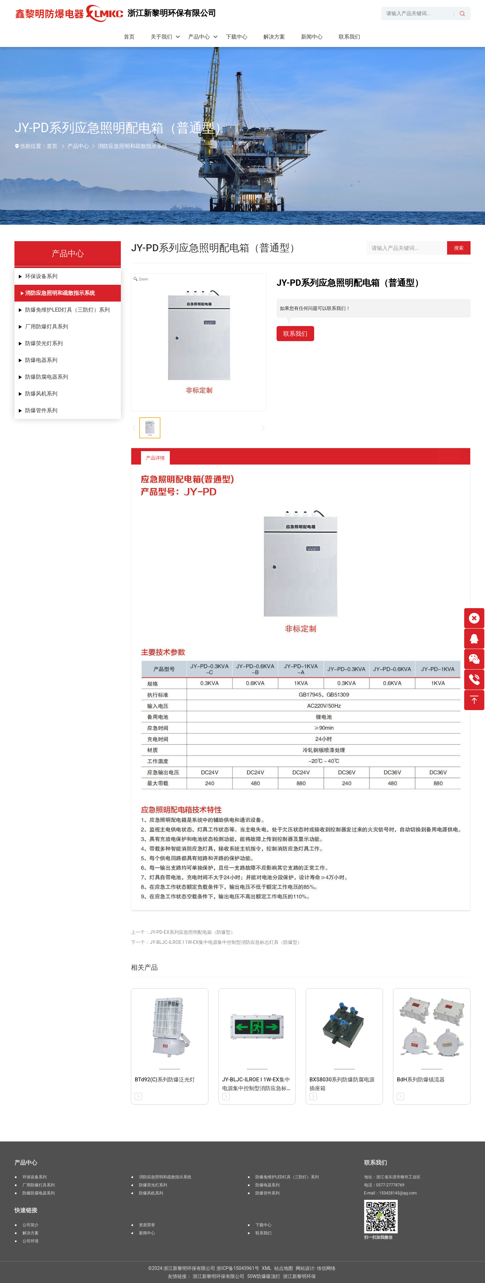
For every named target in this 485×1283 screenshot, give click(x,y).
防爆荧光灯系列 (44, 343)
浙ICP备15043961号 (237, 1268)
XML (267, 1268)
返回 (444, 457)
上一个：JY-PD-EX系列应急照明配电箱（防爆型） (183, 932)
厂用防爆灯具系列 (46, 326)
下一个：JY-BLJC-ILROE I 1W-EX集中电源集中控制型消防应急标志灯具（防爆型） (216, 942)
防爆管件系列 (41, 410)
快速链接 (25, 1210)
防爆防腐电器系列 (46, 377)
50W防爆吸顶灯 (263, 1276)
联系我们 (296, 334)
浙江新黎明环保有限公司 (218, 1276)
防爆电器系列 (41, 360)
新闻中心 (147, 1233)
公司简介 (30, 1225)
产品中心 (78, 146)
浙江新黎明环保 (299, 1276)
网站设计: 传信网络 (316, 1268)
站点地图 (283, 1268)
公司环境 (30, 1241)
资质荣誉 (147, 1225)
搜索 (459, 248)
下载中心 (263, 1225)
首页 (52, 146)
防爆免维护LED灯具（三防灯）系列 (67, 310)
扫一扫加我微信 (378, 1237)
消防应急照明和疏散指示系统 (132, 146)
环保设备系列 (41, 276)
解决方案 (30, 1233)
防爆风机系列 (41, 393)
